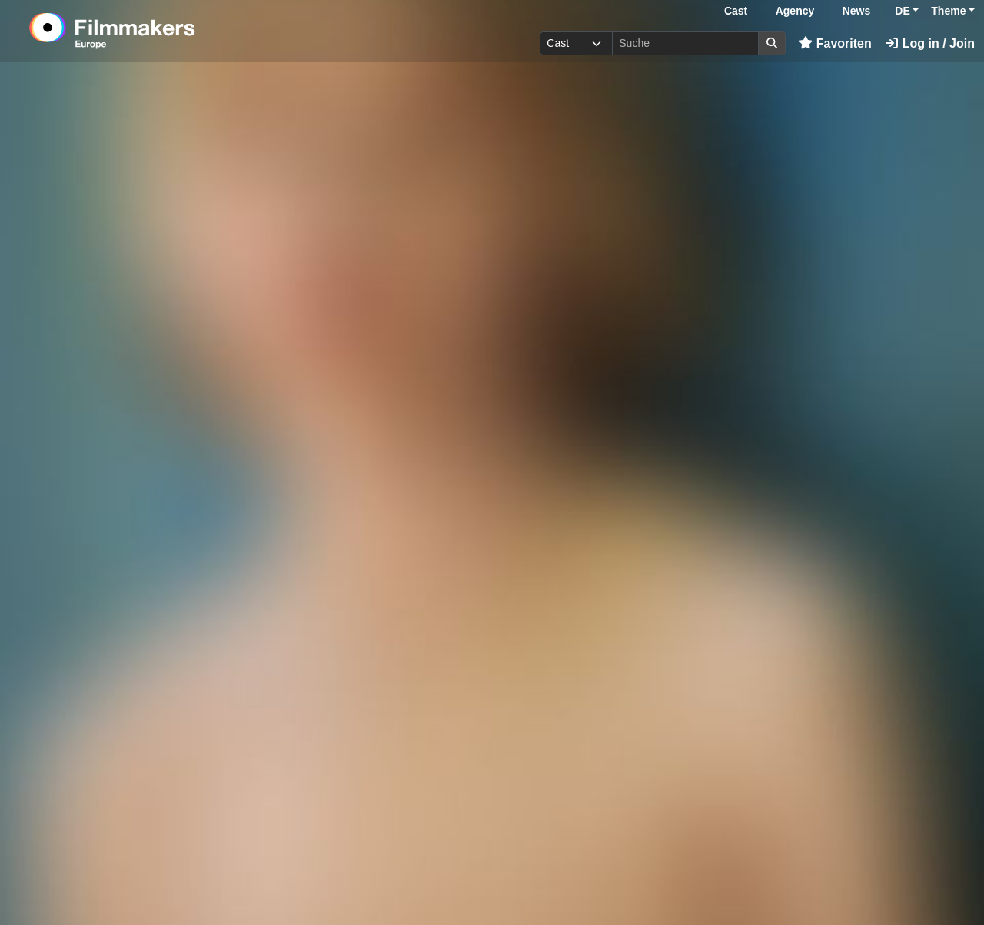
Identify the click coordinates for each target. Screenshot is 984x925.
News (857, 11)
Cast (735, 11)
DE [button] (902, 11)
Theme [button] (948, 11)
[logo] (150, 30)
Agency (795, 11)
